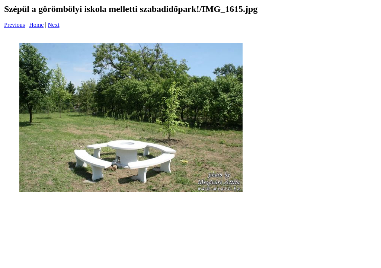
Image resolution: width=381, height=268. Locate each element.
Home (36, 25)
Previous (14, 25)
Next (54, 25)
